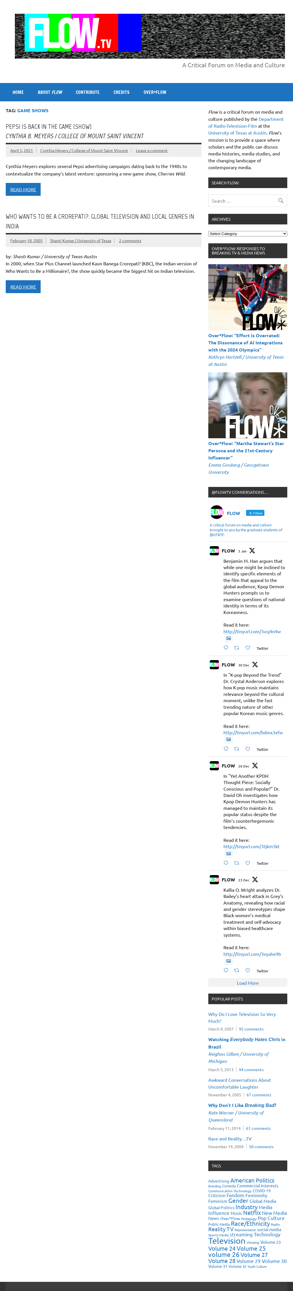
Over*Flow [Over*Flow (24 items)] (230, 1218)
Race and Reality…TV (230, 1138)
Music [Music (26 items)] (236, 1213)
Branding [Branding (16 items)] (214, 1186)
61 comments (258, 1128)
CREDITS (122, 92)
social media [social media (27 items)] (269, 1229)
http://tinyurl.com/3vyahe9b (252, 954)
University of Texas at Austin (237, 132)
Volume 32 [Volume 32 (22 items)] (237, 1266)
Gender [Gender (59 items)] (238, 1200)
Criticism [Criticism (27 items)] (216, 1195)
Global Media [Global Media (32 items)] (263, 1201)
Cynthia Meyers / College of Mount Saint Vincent (84, 150)
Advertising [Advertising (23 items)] (218, 1180)
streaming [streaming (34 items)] (241, 1234)
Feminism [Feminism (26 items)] (217, 1201)
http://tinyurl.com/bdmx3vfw (253, 732)
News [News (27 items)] (213, 1218)
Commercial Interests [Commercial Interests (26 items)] (257, 1185)
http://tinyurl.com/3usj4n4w (252, 631)
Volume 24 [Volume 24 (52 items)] (221, 1248)
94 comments (251, 1069)
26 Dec (244, 766)
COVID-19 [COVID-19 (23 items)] (262, 1190)
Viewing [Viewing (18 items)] (253, 1242)
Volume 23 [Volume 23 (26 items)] (270, 1242)
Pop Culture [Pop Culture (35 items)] (271, 1218)
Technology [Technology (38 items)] (267, 1234)
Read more (23, 189)
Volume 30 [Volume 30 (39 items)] (274, 1261)
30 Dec (244, 665)
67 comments (259, 1094)
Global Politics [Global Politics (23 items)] (221, 1207)
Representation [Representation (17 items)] (245, 1229)
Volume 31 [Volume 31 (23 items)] (217, 1266)
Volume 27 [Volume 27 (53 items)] (254, 1254)
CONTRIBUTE (88, 92)
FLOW (228, 551)
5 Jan (242, 551)
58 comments (261, 1146)
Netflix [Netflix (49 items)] (252, 1212)
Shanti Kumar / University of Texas (80, 240)
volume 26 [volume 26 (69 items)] (223, 1254)
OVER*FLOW (155, 92)
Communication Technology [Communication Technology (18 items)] (230, 1191)
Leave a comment (152, 150)
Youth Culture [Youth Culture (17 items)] (257, 1266)
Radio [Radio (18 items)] (275, 1224)
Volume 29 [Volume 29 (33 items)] (249, 1261)
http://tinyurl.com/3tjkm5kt (251, 846)
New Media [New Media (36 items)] (274, 1213)
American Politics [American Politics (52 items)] (252, 1180)
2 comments (130, 240)
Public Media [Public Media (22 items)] (219, 1224)
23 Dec (244, 880)
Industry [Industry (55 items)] (246, 1206)
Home (18, 92)
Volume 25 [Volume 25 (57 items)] (251, 1248)
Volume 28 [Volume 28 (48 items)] (221, 1260)
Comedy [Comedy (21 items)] (229, 1185)
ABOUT (50, 92)
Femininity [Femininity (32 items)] (256, 1195)
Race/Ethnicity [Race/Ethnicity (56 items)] (250, 1223)
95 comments (251, 1028)
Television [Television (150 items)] (227, 1240)
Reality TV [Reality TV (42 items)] (220, 1228)
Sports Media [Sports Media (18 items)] (218, 1235)
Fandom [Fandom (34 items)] (235, 1195)
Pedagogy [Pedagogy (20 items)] (249, 1218)
